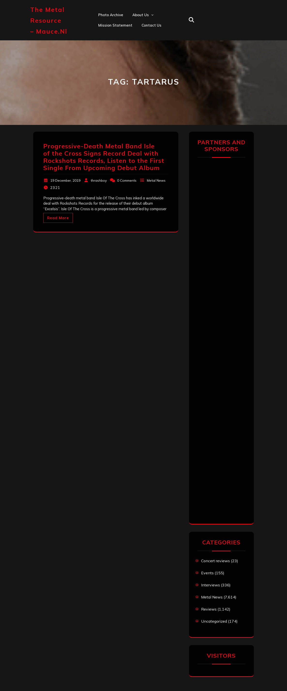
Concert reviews (215, 560)
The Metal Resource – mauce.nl (48, 20)
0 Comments (126, 180)
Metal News (156, 180)
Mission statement (115, 25)
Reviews (209, 609)
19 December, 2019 (65, 180)
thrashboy (99, 180)
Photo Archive (110, 15)
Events (207, 572)
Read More (58, 218)
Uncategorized (214, 621)
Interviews (210, 585)
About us (140, 15)
